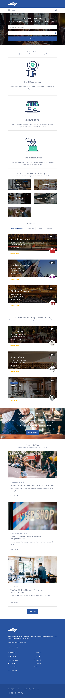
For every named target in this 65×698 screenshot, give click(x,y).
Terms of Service (13, 670)
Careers (36, 667)
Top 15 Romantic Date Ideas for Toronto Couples (32, 485)
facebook (9, 693)
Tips (24, 482)
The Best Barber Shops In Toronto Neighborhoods (25, 538)
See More (49, 228)
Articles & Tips (12, 667)
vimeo (22, 693)
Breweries (31, 228)
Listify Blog (37, 663)
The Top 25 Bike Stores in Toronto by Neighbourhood (26, 591)
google (16, 693)
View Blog (33, 611)
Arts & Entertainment (17, 228)
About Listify (37, 660)
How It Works (32, 432)
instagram (19, 693)
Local (20, 482)
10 (52, 289)
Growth (21, 533)
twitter (12, 693)
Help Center (37, 656)
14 (52, 237)
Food (40, 228)
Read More (13, 496)
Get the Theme (12, 656)
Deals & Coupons (13, 660)
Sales (20, 586)
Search (32, 39)
